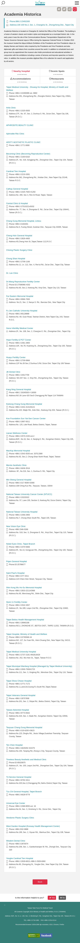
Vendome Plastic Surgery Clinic (20, 818)
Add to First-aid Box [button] (75, 9)
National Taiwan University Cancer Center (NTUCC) (29, 494)
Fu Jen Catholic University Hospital (21, 311)
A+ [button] (64, 9)
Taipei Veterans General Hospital (20, 695)
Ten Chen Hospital (14, 745)
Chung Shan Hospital (15, 258)
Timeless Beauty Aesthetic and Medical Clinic (26, 759)
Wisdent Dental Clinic (15, 841)
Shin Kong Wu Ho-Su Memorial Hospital (24, 587)
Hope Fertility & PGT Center (18, 340)
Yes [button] (52, 898)
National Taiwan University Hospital (21, 512)
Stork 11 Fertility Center (16, 602)
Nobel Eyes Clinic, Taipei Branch (20, 544)
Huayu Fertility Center (16, 357)
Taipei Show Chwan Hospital (18, 681)
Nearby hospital (22, 71)
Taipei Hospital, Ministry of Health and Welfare (26, 634)
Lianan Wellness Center (16, 433)
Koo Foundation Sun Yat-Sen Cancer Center (26, 418)
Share (70, 9)
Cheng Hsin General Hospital (19, 235)
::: (4, 905)
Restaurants (57, 79)
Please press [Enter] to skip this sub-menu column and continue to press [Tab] (54, 9)
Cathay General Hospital (17, 189)
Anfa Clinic (11, 108)
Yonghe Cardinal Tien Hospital (19, 858)
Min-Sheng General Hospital (18, 480)
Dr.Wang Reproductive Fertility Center (23, 282)
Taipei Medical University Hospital (21, 652)
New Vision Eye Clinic (16, 526)
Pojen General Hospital (16, 561)
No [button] (62, 898)
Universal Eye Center (15, 803)
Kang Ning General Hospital (18, 389)
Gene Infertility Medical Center (19, 328)
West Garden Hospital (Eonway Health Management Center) (33, 826)
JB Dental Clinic (13, 372)
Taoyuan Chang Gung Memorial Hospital (24, 727)
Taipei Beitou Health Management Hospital (25, 619)
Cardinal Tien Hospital (16, 171)
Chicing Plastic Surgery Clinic (19, 250)
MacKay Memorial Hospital (18, 451)
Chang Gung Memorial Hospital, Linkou (23, 221)
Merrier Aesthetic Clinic (16, 465)
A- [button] (59, 9)
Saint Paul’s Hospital (15, 573)
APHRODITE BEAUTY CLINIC (19, 125)
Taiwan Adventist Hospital (17, 710)
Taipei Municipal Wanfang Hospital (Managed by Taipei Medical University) (39, 666)
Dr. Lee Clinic (12, 273)
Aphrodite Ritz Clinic (15, 134)
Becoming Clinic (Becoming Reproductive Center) (28, 154)
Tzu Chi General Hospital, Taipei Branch (24, 791)
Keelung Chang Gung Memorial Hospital (24, 404)
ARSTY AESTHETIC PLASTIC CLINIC (23, 142)
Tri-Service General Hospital (18, 777)
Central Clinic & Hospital (17, 203)
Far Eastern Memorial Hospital (19, 296)
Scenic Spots (58, 71)
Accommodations (22, 79)
